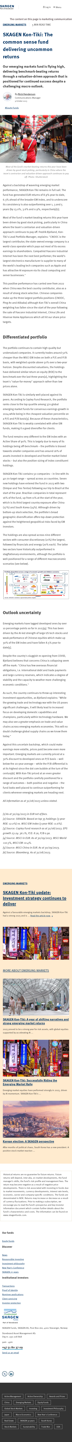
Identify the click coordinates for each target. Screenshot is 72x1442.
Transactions (8, 1285)
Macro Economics (23, 1414)
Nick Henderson (26, 94)
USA (58, 1426)
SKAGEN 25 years (10, 1271)
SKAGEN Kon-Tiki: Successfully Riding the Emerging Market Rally (30, 1082)
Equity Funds (43, 1402)
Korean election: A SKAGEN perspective (28, 1141)
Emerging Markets (14, 24)
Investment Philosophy (53, 1408)
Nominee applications (12, 1294)
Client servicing (9, 1298)
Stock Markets (10, 1426)
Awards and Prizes (57, 1396)
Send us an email (10, 1352)
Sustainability (29, 1426)
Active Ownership (35, 1396)
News (4, 1254)
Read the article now (41, 915)
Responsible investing (13, 1259)
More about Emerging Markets (26, 970)
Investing (33, 1408)
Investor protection (11, 1302)
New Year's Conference (13, 1267)
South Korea (46, 1420)
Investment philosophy (13, 1263)
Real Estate (9, 1420)
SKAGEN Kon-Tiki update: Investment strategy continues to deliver (34, 898)
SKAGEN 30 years (27, 1420)
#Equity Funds (12, 107)
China (6, 1402)
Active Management (12, 1396)
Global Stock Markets (13, 1408)
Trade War (45, 1426)
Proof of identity (10, 1290)
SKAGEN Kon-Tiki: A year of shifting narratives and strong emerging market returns (36, 1021)
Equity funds (8, 1240)
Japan (6, 1414)
